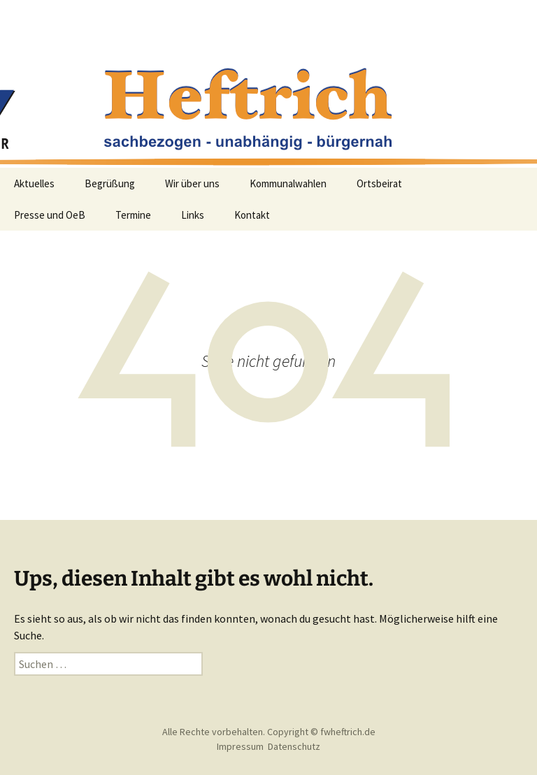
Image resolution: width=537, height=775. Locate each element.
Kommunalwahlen (288, 183)
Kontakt (252, 215)
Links (192, 215)
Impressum (240, 746)
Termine (133, 215)
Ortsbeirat (379, 183)
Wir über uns (192, 183)
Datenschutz (294, 746)
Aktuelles (34, 183)
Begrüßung (110, 183)
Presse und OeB (49, 215)
